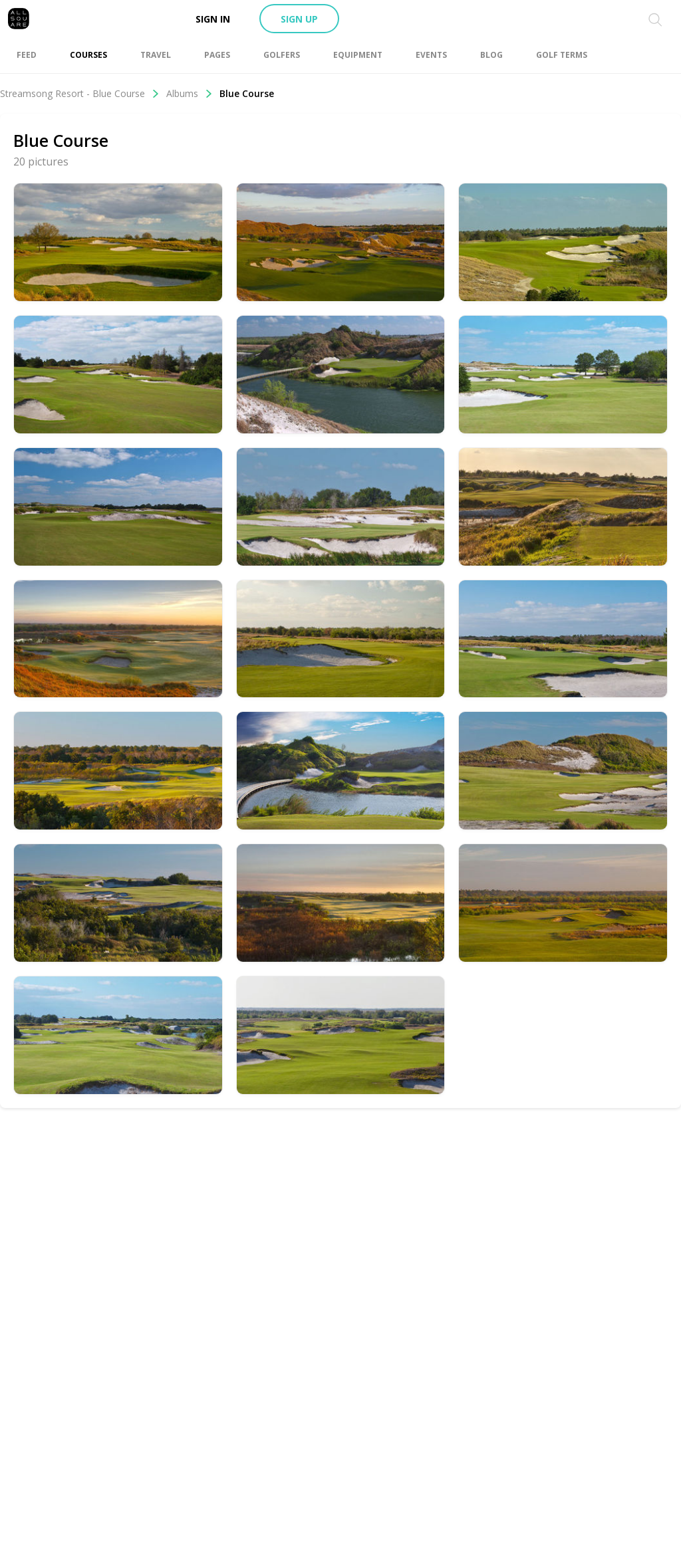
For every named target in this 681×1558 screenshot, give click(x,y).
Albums (189, 93)
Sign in (213, 19)
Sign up (299, 19)
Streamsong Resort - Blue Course (80, 93)
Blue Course (246, 93)
